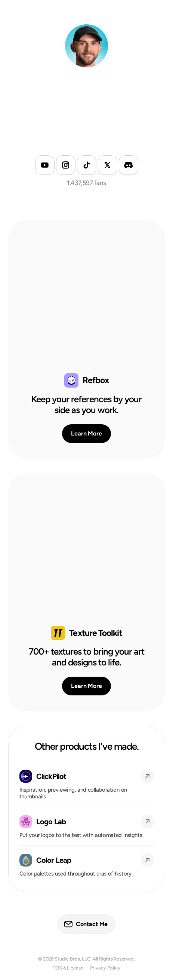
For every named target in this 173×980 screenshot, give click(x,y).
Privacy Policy (105, 968)
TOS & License (68, 968)
